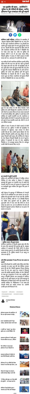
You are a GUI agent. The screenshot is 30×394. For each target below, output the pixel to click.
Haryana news (5, 296)
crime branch (19, 291)
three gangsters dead (7, 294)
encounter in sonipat (18, 294)
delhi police (11, 291)
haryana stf (4, 291)
